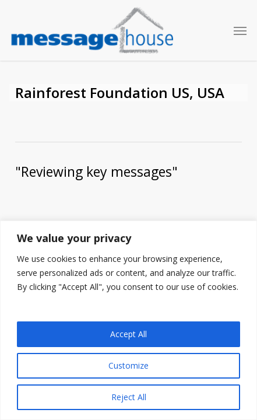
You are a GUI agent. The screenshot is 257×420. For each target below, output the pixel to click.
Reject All (128, 396)
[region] (128, 320)
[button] (240, 30)
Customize (128, 365)
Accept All (128, 334)
